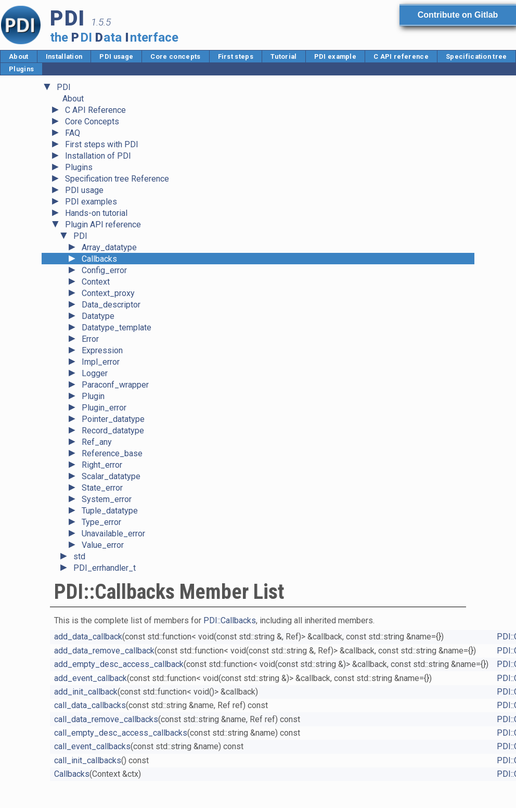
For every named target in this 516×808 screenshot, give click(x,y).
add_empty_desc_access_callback (119, 664)
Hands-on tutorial (96, 213)
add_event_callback (90, 678)
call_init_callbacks (87, 760)
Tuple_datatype (110, 511)
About (19, 56)
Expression (102, 350)
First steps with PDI (101, 144)
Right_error (102, 465)
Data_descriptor (111, 305)
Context (96, 282)
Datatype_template (116, 327)
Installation (64, 56)
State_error (102, 488)
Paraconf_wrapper (115, 385)
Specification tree (476, 56)
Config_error (104, 270)
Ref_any (97, 442)
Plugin (93, 396)
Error (90, 339)
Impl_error (101, 362)
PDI (64, 87)
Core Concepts (92, 121)
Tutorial (283, 56)
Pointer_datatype (113, 419)
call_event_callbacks (92, 746)
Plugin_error (104, 408)
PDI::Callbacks (229, 620)
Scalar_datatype (111, 476)
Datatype (98, 316)
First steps (236, 56)
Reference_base (112, 453)
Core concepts (175, 56)
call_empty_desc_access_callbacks (120, 733)
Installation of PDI (98, 156)
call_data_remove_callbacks (106, 719)
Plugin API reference (103, 224)
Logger (95, 373)
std (79, 556)
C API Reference (95, 110)
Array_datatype (109, 247)
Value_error (103, 545)
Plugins (21, 69)
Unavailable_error (113, 533)
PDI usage (116, 56)
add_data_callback (88, 637)
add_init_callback (86, 692)
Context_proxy (108, 293)
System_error (107, 499)
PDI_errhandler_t (104, 568)
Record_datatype (113, 430)
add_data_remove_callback (104, 651)
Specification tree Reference (117, 179)
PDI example (335, 56)
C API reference (401, 56)
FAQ (72, 133)
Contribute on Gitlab (458, 14)
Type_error (101, 522)
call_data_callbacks (90, 705)
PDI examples (91, 202)
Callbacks (99, 259)
